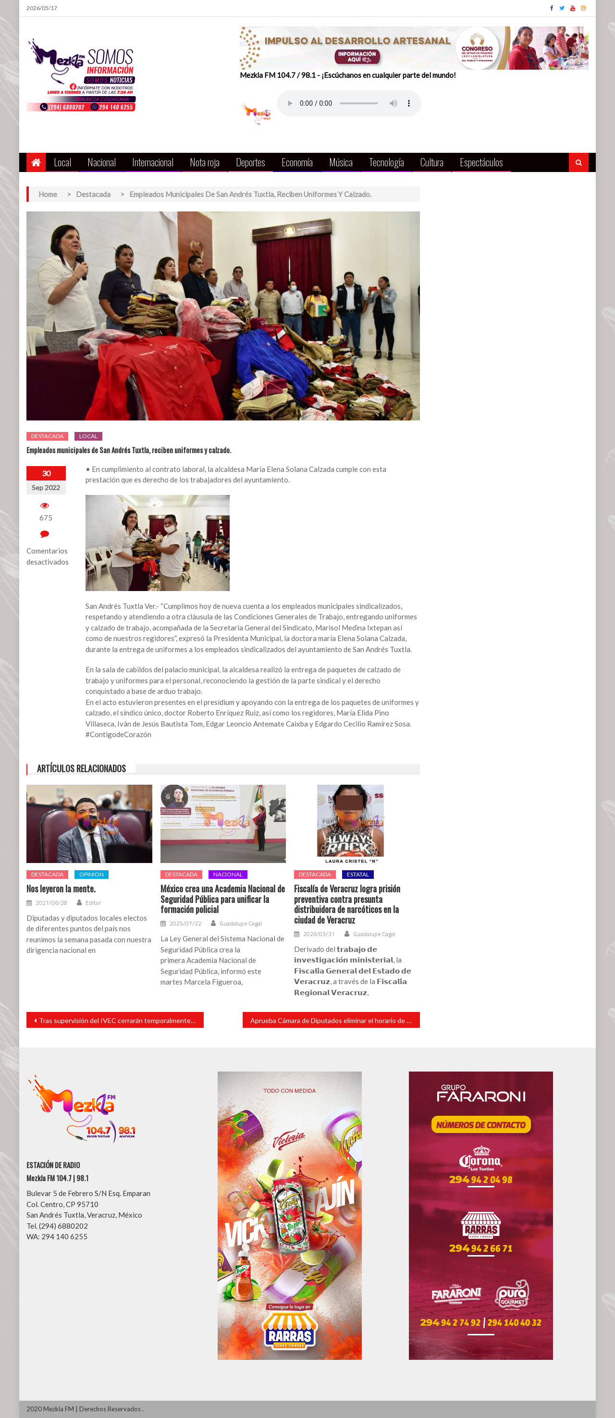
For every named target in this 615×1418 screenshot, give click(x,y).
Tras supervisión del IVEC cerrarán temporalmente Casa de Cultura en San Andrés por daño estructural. (121, 1020)
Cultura (431, 161)
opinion (91, 874)
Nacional (101, 161)
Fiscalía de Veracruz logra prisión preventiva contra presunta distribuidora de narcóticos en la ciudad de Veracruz (347, 904)
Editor (93, 903)
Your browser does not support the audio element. (349, 103)
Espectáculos (481, 161)
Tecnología (386, 161)
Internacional (152, 161)
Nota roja (205, 161)
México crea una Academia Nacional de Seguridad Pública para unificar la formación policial (222, 899)
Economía (297, 161)
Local (62, 161)
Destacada (47, 436)
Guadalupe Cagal (241, 923)
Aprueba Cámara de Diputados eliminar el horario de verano (335, 1020)
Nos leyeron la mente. (61, 889)
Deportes (250, 161)
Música (341, 161)
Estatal (358, 874)
